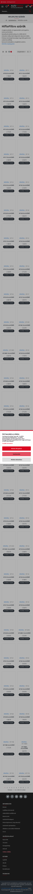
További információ (7, 443)
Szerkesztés (16, 454)
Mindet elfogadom (16, 448)
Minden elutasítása (16, 459)
